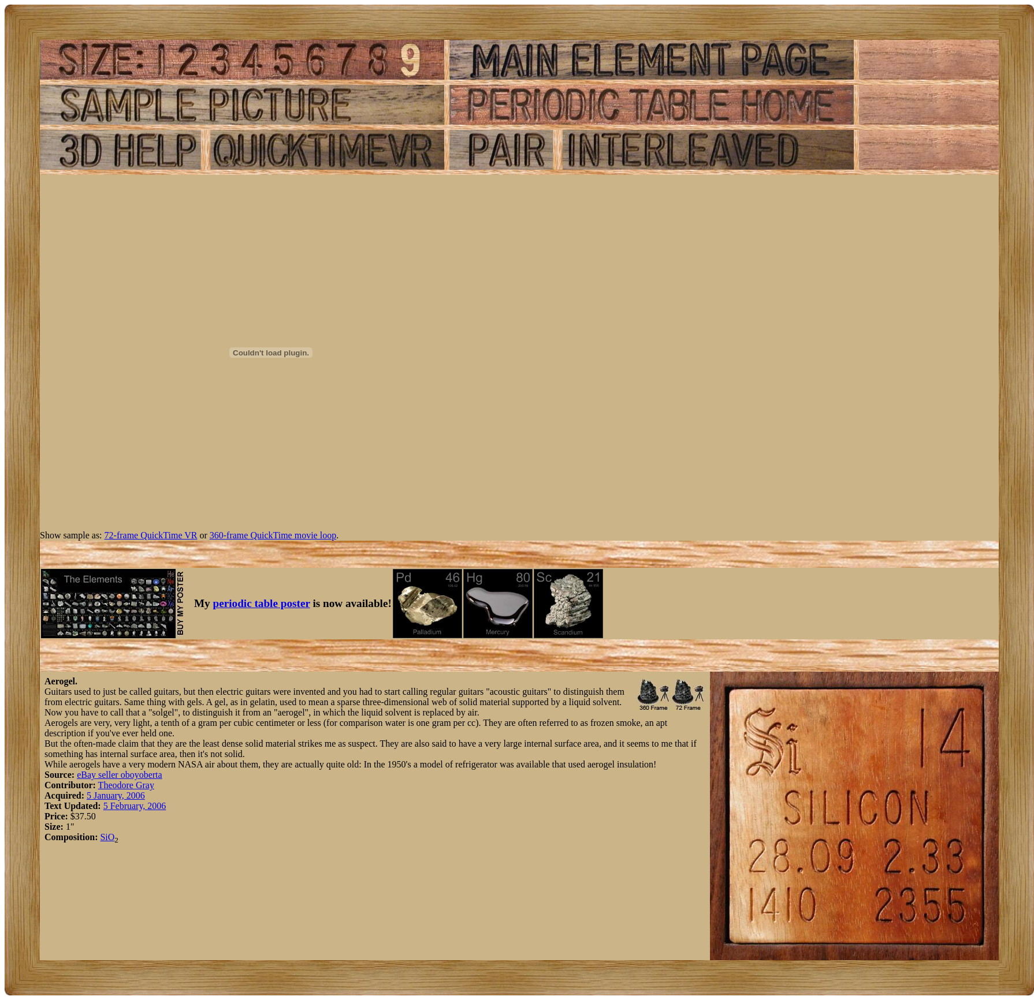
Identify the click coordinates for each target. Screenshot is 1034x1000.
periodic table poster (261, 603)
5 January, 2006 (116, 795)
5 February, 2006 (134, 806)
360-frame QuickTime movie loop (273, 535)
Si (103, 837)
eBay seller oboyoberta (119, 775)
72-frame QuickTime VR (151, 535)
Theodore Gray (126, 785)
